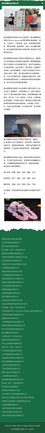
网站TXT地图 (22, 426)
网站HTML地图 (34, 426)
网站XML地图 (10, 426)
